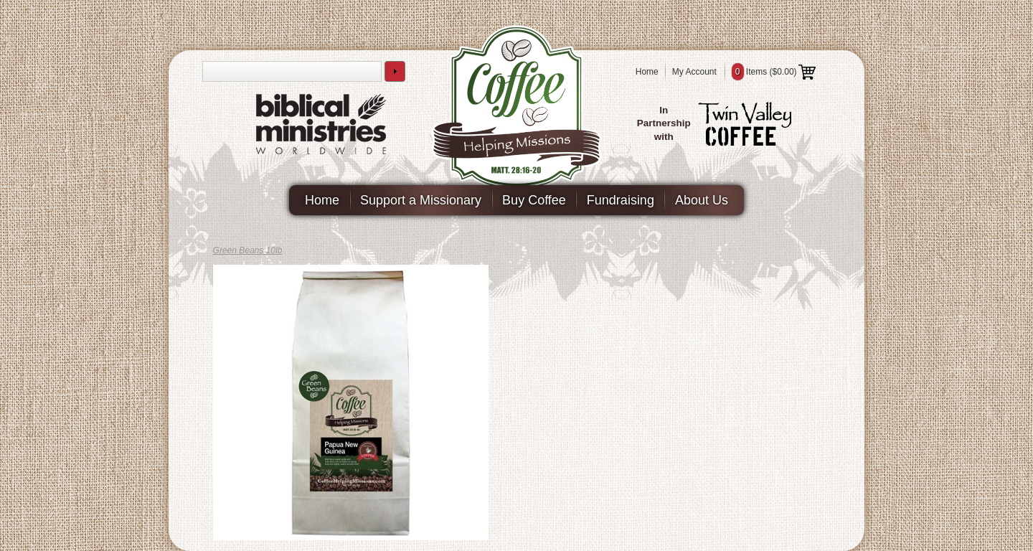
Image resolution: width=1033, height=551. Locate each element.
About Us (701, 200)
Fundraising (620, 200)
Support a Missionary (420, 200)
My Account (694, 72)
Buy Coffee (534, 200)
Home (647, 72)
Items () (774, 71)
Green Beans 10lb (248, 250)
